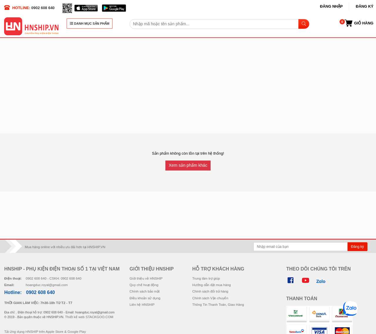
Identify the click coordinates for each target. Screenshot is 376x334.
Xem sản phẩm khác (188, 165)
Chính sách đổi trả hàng (210, 291)
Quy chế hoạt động (144, 285)
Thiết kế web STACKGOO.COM (89, 317)
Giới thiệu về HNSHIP (146, 278)
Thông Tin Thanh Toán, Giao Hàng (218, 304)
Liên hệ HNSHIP (142, 304)
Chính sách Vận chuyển (210, 298)
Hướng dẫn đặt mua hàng (211, 285)
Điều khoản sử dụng (145, 298)
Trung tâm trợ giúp (206, 278)
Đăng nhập (331, 6)
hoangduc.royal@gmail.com (47, 285)
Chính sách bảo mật (145, 291)
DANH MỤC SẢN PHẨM (89, 23)
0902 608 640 (43, 8)
